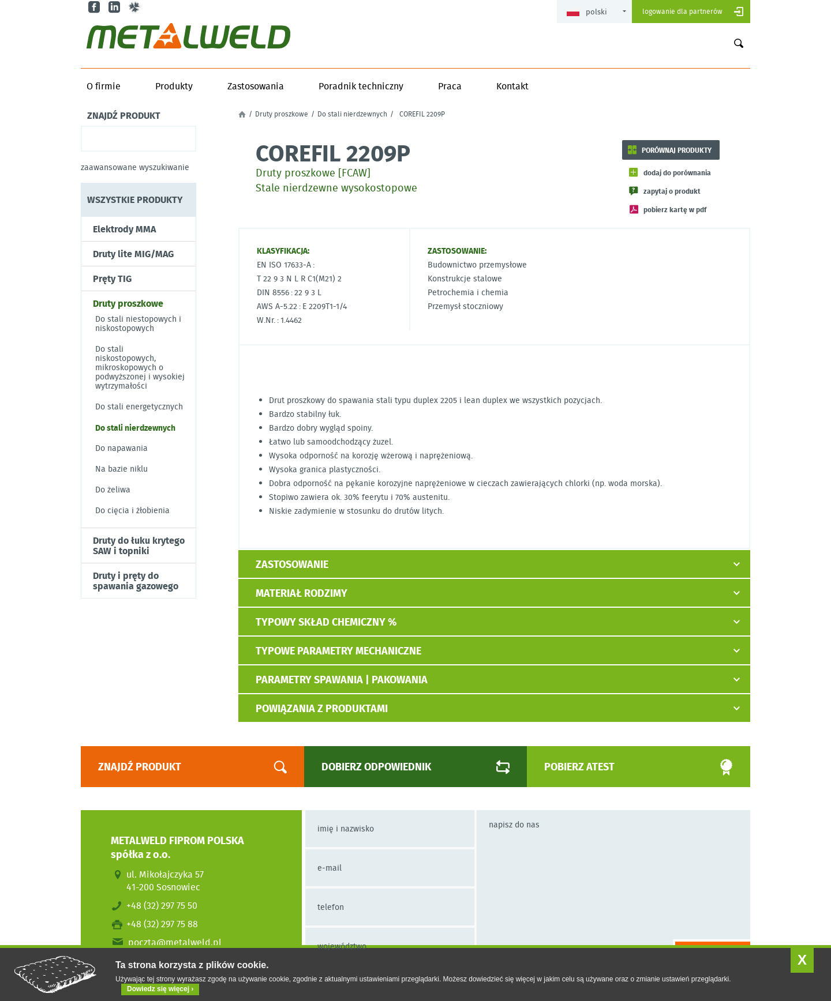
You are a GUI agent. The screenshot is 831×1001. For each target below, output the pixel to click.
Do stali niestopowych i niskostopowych (138, 323)
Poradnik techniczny (361, 86)
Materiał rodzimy (301, 593)
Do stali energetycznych (139, 406)
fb (95, 7)
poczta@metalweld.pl (175, 942)
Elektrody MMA (124, 229)
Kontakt (512, 86)
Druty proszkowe (128, 303)
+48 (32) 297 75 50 (161, 905)
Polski (587, 11)
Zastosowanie (292, 564)
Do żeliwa (112, 489)
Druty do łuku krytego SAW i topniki (139, 545)
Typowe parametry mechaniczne (338, 650)
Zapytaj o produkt (672, 191)
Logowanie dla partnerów (682, 11)
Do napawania (121, 448)
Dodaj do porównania (677, 172)
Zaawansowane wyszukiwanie (135, 167)
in (115, 7)
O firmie (104, 86)
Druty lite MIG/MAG (133, 254)
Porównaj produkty (677, 150)
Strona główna (242, 114)
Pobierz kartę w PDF (674, 209)
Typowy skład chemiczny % (326, 622)
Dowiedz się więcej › (160, 989)
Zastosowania (255, 86)
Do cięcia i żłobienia (132, 510)
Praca (450, 86)
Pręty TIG (112, 278)
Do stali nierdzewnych (135, 427)
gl (136, 7)
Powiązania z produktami (322, 708)
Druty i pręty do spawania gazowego (135, 580)
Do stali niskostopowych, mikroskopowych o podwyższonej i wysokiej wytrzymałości (140, 367)
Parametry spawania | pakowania (342, 679)
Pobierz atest (625, 767)
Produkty (174, 86)
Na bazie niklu (121, 468)
